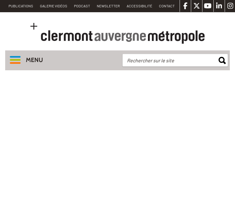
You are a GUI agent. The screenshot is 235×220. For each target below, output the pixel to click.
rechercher (222, 60)
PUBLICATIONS (21, 6)
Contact (167, 6)
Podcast (82, 6)
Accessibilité (139, 6)
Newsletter (108, 6)
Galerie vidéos (53, 6)
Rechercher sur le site (150, 60)
